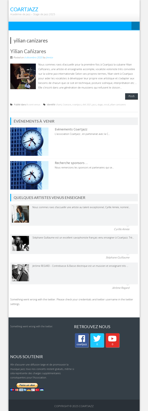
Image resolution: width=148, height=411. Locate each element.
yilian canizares (118, 104)
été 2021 (87, 104)
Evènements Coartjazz (71, 129)
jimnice (49, 57)
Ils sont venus (33, 104)
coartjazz (77, 104)
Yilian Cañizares (28, 51)
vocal (106, 104)
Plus (132, 96)
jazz (94, 104)
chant (59, 104)
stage (100, 104)
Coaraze (67, 104)
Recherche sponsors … (71, 163)
